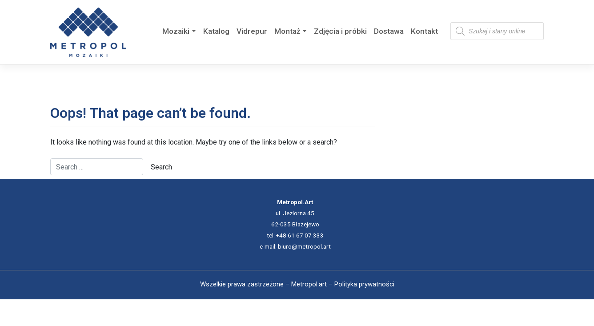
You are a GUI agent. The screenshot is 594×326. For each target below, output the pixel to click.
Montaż (287, 31)
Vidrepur (252, 31)
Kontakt (424, 31)
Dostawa (389, 31)
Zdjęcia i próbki (340, 31)
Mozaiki (175, 31)
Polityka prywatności (364, 284)
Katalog (216, 31)
